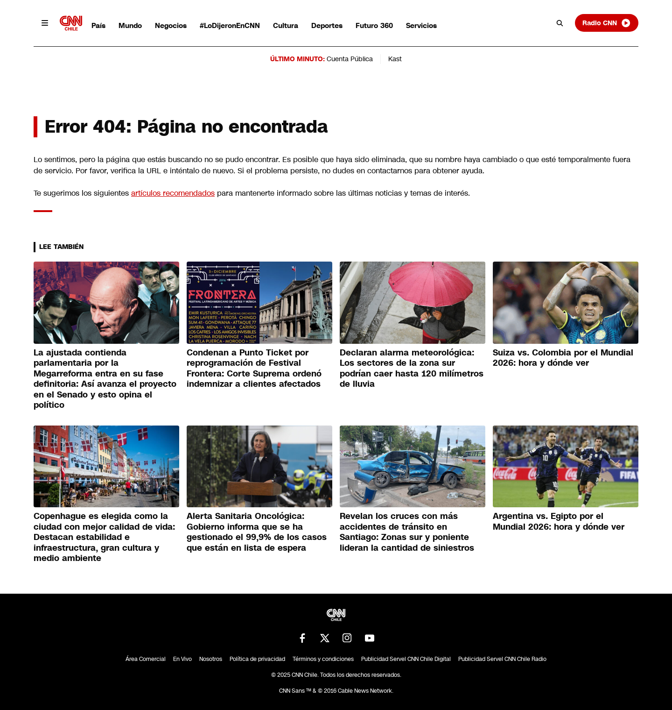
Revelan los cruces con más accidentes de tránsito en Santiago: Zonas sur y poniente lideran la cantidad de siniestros (407, 532)
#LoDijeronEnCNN (230, 25)
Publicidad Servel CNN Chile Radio (502, 659)
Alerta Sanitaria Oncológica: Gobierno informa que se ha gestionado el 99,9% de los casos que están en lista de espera (257, 532)
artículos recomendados (173, 193)
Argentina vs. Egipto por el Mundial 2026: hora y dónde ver (558, 521)
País (98, 25)
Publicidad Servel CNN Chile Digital (406, 659)
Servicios (421, 25)
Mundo (130, 25)
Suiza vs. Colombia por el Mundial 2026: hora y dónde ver (563, 358)
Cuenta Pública (350, 59)
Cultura (285, 25)
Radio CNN (606, 23)
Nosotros (210, 659)
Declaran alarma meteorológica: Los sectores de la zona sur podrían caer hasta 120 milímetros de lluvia (411, 368)
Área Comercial (146, 659)
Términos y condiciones (323, 659)
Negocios (171, 25)
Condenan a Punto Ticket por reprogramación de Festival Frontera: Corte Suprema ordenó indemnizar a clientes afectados (254, 368)
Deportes (327, 25)
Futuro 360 (374, 25)
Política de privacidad (257, 659)
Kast (395, 59)
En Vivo (182, 659)
